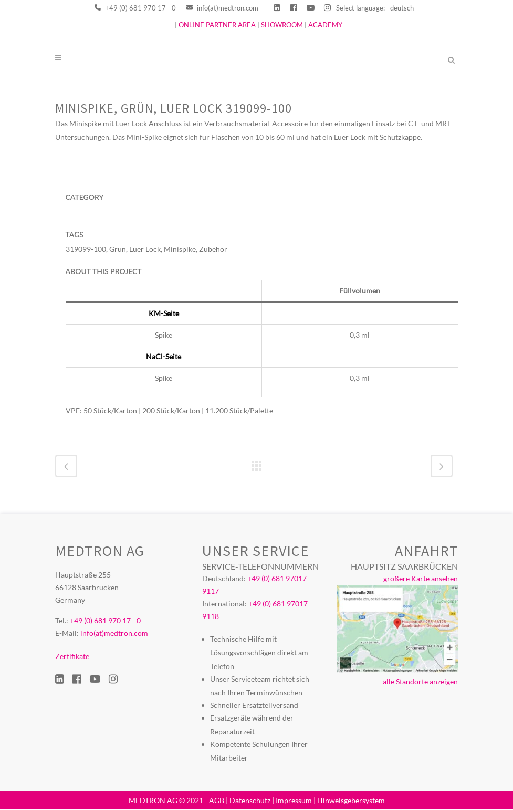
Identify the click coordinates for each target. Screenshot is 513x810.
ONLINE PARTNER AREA (216, 25)
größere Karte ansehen (420, 578)
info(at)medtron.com (222, 8)
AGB (216, 800)
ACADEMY (325, 25)
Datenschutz (249, 800)
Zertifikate (72, 656)
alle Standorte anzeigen (420, 681)
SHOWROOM (282, 25)
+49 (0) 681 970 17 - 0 (135, 8)
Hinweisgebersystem (351, 800)
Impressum (294, 800)
